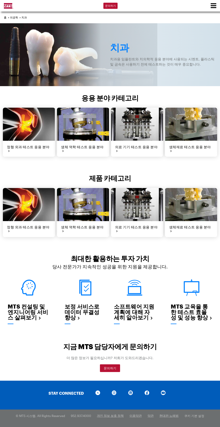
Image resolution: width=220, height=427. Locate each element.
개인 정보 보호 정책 (110, 415)
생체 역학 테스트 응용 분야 (82, 148)
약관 (150, 415)
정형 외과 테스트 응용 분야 (28, 148)
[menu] (213, 6)
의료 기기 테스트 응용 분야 (136, 148)
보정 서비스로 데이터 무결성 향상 (82, 311)
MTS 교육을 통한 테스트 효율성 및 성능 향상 (191, 311)
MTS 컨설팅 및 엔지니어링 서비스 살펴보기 (28, 311)
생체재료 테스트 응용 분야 (189, 148)
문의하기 (110, 5)
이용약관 (135, 415)
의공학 (14, 17)
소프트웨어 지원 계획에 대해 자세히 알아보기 (134, 311)
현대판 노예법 (169, 415)
